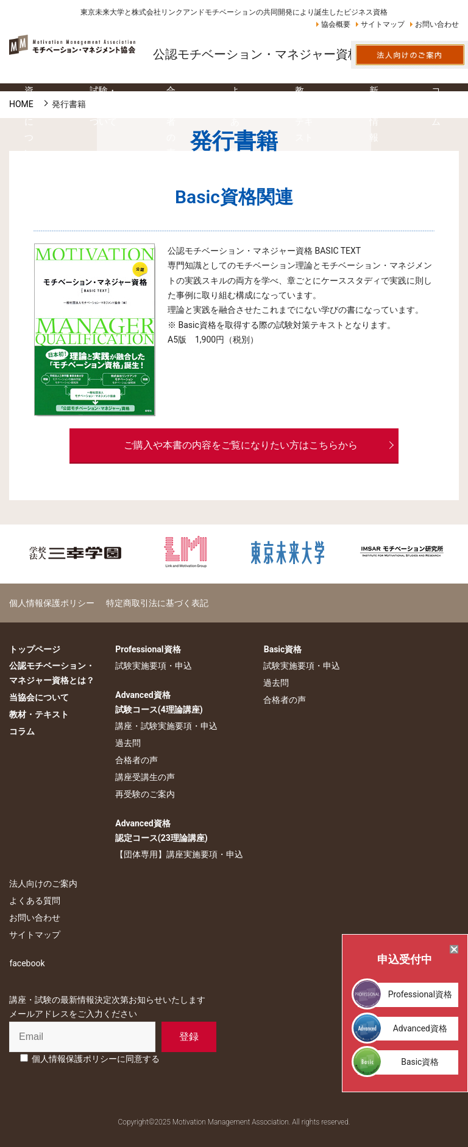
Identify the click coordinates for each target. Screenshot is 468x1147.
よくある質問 (34, 900)
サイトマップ (383, 24)
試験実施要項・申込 (153, 666)
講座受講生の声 (144, 777)
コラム (22, 731)
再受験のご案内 (144, 794)
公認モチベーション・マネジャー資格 (256, 54)
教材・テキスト (39, 714)
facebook (26, 963)
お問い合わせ (437, 24)
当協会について (39, 697)
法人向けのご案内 (43, 883)
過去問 (127, 743)
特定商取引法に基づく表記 (156, 602)
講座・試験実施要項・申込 (166, 726)
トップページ (34, 649)
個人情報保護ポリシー (51, 602)
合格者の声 (136, 760)
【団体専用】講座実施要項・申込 (179, 854)
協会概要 (335, 24)
